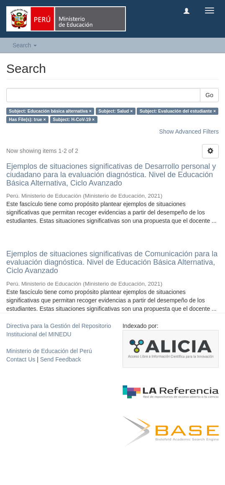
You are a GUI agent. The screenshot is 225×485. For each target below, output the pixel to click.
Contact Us (20, 359)
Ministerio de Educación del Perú (49, 351)
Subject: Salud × (115, 111)
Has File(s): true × (27, 119)
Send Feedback (60, 359)
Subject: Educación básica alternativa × (50, 111)
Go (209, 95)
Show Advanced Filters (189, 131)
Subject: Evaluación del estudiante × (178, 111)
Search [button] (25, 45)
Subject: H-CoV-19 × (74, 119)
